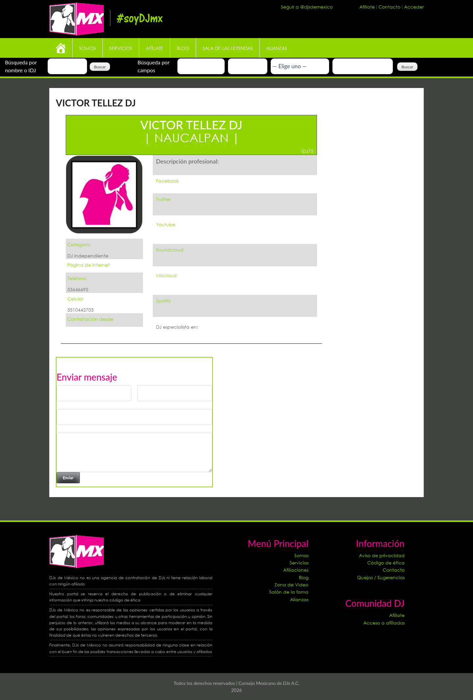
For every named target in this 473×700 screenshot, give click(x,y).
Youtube (165, 224)
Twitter (163, 199)
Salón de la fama (288, 592)
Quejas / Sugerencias (381, 577)
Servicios (120, 48)
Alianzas (276, 48)
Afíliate (367, 7)
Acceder (414, 7)
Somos (87, 48)
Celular (75, 298)
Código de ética (386, 562)
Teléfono (76, 278)
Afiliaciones (295, 570)
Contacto (390, 7)
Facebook (167, 181)
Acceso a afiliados (384, 623)
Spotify (163, 300)
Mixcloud (166, 275)
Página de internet (88, 265)
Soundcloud (170, 250)
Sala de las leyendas (228, 48)
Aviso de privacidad (382, 555)
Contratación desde (90, 319)
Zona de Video (291, 584)
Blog (183, 48)
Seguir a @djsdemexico (307, 7)
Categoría (78, 244)
